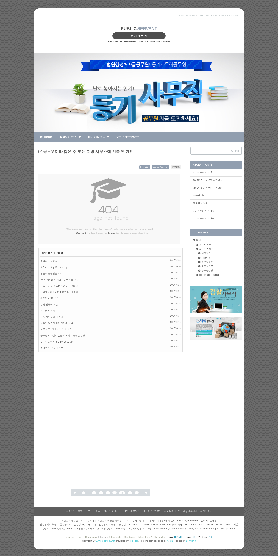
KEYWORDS (225, 15)
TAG (216, 15)
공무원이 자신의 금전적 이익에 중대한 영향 (62, 335)
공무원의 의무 (200, 203)
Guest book (91, 537)
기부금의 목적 (47, 310)
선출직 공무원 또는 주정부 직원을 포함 (60, 286)
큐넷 (90, 511)
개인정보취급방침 (130, 511)
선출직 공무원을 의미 (51, 273)
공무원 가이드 (206, 249)
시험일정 (206, 257)
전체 (43, 252)
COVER (201, 15)
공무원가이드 (98, 137)
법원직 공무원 (206, 245)
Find (235, 150)
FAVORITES (190, 15)
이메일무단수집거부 (174, 511)
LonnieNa (191, 541)
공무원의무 (207, 266)
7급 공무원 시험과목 (203, 218)
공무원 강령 (199, 195)
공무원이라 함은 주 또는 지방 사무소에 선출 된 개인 (88, 151)
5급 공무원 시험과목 (203, 211)
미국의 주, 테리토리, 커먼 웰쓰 (56, 329)
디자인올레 (206, 511)
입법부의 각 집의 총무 (51, 348)
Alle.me (171, 541)
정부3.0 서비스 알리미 (106, 511)
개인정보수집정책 (152, 511)
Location (69, 537)
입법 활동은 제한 (49, 304)
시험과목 (206, 253)
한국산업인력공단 (75, 511)
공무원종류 (207, 262)
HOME (181, 15)
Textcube (133, 541)
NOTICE (209, 15)
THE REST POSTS (127, 137)
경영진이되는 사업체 (51, 298)
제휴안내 (192, 511)
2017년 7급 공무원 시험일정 (208, 180)
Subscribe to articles (121, 537)
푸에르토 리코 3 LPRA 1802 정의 (57, 341)
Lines (79, 537)
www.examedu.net (105, 541)
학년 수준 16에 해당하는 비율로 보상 (59, 279)
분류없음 (176, 167)
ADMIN (235, 15)
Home (46, 136)
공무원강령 (207, 270)
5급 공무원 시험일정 (203, 172)
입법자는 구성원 (48, 261)
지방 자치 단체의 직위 (51, 317)
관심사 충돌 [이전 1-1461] (53, 267)
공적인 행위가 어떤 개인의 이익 (56, 323)
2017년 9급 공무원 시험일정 (208, 188)
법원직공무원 (70, 137)
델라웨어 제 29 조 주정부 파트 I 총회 (59, 292)
